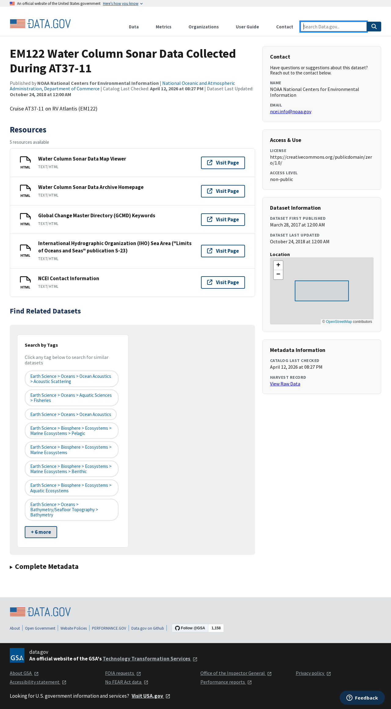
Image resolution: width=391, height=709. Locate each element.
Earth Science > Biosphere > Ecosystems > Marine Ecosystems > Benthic (70, 468)
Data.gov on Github (147, 628)
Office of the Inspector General (236, 673)
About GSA (24, 673)
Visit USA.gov (151, 696)
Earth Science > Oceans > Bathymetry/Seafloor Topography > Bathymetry (64, 509)
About (15, 628)
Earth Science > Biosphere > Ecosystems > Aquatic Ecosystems (70, 487)
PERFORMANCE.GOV (109, 628)
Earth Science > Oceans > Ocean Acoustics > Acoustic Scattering (70, 378)
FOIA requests (123, 673)
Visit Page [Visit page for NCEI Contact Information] (223, 282)
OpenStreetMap (339, 322)
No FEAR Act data (126, 682)
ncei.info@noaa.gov (290, 111)
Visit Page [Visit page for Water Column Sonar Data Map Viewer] (223, 162)
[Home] (40, 23)
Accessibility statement (38, 682)
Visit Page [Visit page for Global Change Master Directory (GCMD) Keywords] (223, 219)
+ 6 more (41, 532)
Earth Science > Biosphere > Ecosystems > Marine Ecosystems (70, 449)
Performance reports (226, 682)
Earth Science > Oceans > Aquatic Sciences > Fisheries (71, 397)
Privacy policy (313, 673)
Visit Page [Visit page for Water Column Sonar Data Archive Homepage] (223, 191)
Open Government (40, 628)
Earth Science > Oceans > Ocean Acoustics (70, 414)
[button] (278, 265)
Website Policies (73, 628)
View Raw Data (285, 384)
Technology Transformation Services (150, 658)
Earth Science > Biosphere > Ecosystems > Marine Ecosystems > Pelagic (70, 430)
